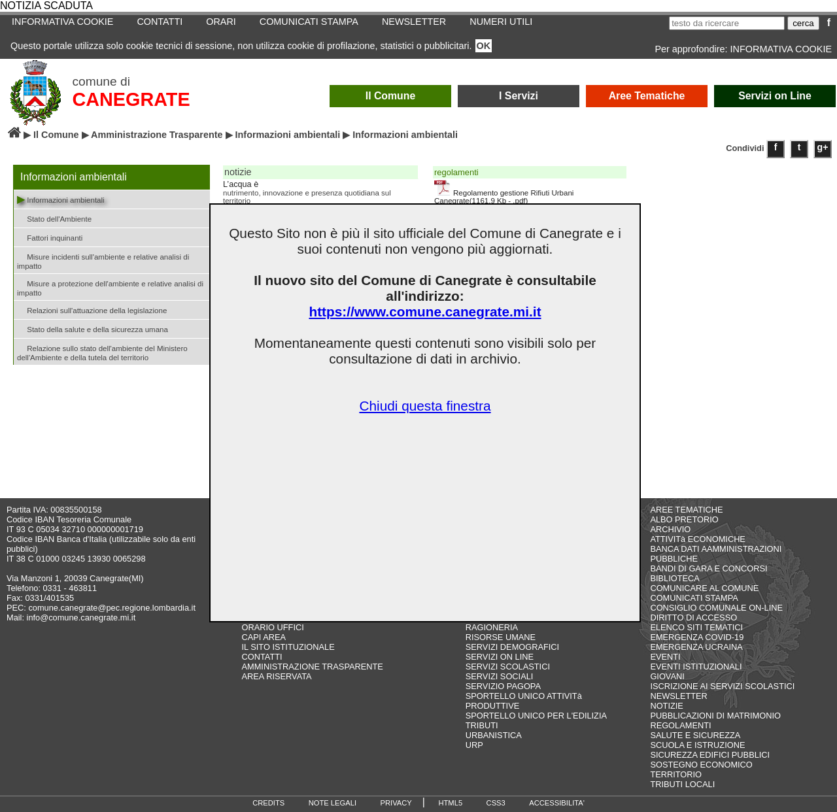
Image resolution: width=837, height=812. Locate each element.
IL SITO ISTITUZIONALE (288, 647)
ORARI (221, 21)
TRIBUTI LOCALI (682, 784)
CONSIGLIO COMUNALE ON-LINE (716, 608)
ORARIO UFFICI (273, 627)
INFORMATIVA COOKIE (62, 21)
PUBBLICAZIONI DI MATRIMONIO (715, 715)
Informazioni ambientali (288, 134)
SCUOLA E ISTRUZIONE (697, 745)
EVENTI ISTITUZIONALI (696, 666)
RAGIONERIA (492, 627)
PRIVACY (396, 803)
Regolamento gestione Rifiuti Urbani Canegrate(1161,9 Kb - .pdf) (503, 192)
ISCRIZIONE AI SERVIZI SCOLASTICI (722, 686)
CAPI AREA (264, 637)
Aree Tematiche (647, 95)
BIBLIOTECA (674, 578)
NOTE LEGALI (332, 803)
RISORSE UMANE (501, 637)
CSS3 (496, 803)
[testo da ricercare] (727, 23)
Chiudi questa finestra (424, 405)
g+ (822, 147)
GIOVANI (667, 676)
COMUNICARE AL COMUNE (704, 588)
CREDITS (268, 803)
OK (484, 46)
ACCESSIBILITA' (557, 803)
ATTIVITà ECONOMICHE (697, 539)
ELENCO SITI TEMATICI (696, 627)
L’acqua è (240, 184)
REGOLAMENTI (680, 725)
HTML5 (450, 803)
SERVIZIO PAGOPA (503, 686)
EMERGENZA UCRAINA (696, 647)
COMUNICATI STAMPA (309, 21)
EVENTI (665, 657)
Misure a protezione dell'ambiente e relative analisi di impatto (110, 287)
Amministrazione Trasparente (157, 134)
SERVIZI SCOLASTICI (508, 666)
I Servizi (518, 95)
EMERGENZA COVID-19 (696, 637)
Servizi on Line (774, 95)
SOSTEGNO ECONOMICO (701, 765)
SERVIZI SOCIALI (500, 676)
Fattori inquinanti (49, 237)
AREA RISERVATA (277, 676)
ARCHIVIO (670, 529)
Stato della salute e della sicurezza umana (92, 328)
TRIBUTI (482, 725)
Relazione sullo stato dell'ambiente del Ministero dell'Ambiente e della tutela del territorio (102, 352)
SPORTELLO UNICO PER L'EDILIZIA (536, 715)
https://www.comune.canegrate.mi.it (425, 311)
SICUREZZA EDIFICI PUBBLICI (710, 755)
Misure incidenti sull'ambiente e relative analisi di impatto (103, 260)
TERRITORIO (676, 774)
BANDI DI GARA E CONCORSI (708, 568)
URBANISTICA (494, 735)
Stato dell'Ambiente (54, 218)
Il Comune (391, 95)
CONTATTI (159, 21)
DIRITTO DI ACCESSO (693, 617)
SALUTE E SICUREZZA (695, 735)
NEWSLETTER (414, 21)
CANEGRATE (131, 99)
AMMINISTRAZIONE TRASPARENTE (312, 666)
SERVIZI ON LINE (500, 657)
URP (474, 745)
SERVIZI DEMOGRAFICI (512, 647)
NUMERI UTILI (501, 21)
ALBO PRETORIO (684, 519)
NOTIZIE (666, 706)
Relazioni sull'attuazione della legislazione (92, 309)
